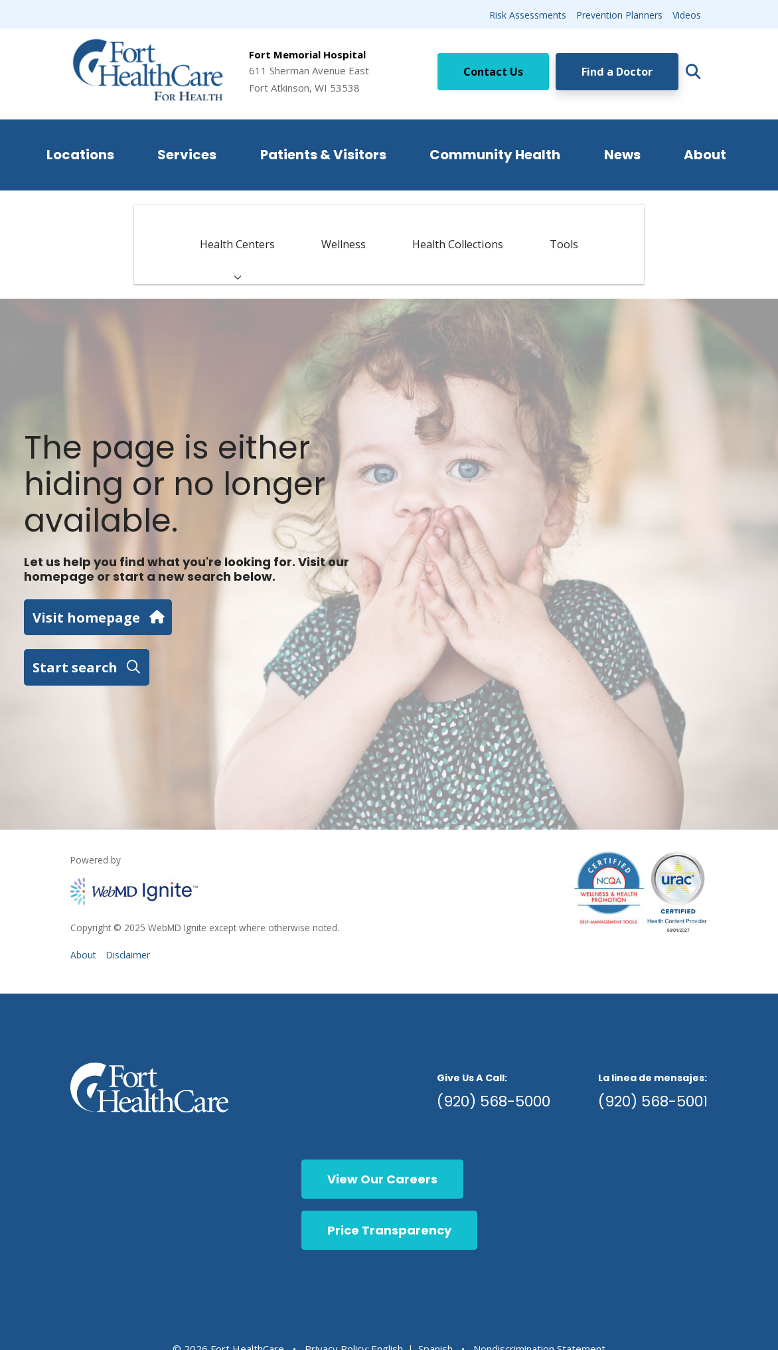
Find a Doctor (617, 71)
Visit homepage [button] (98, 588)
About (705, 141)
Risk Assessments (527, 15)
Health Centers (237, 221)
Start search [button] (86, 638)
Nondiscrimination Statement (539, 1319)
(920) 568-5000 (493, 1072)
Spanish (435, 1319)
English (387, 1319)
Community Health (495, 141)
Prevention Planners (619, 15)
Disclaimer (128, 925)
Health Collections (457, 221)
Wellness (343, 221)
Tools (564, 221)
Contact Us (493, 71)
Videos (686, 15)
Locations (80, 141)
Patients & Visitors (323, 141)
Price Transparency (389, 1201)
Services (187, 141)
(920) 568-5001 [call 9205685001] (653, 1072)
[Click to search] (693, 72)
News (622, 141)
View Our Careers (382, 1150)
